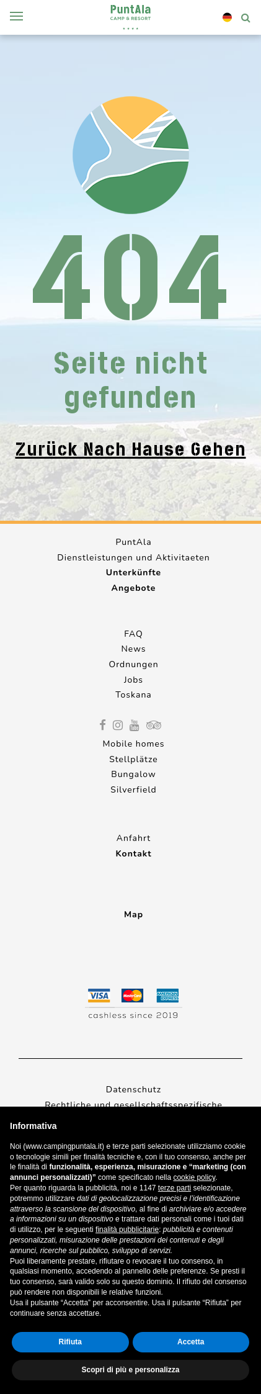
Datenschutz (133, 1089)
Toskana (133, 695)
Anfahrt (134, 838)
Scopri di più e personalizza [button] (130, 1369)
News (133, 649)
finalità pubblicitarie (127, 1229)
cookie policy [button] (194, 1177)
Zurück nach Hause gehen (130, 449)
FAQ (133, 634)
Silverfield (133, 790)
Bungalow (133, 774)
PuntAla (133, 542)
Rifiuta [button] (70, 1342)
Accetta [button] (190, 1342)
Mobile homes (133, 744)
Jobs (133, 680)
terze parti (174, 1188)
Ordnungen (133, 664)
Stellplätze (133, 759)
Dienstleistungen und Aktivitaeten (133, 558)
